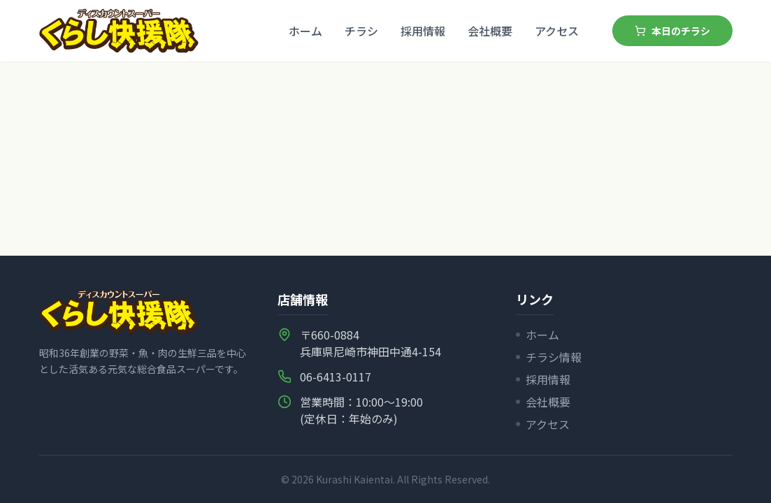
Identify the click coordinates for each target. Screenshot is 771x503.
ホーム (305, 30)
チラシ (361, 30)
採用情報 (423, 30)
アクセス (557, 30)
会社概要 (490, 30)
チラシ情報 (549, 357)
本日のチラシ (672, 31)
